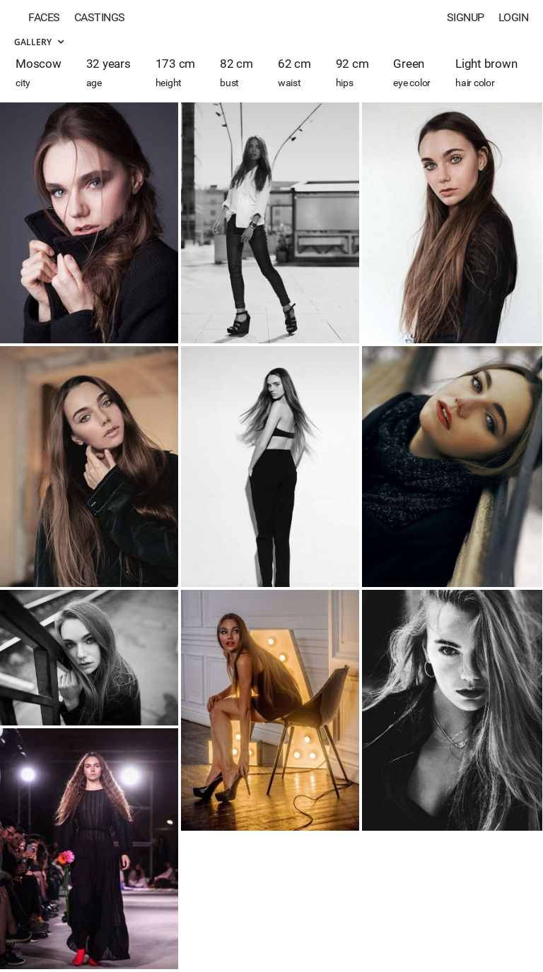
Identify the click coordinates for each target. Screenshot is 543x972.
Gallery (39, 42)
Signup (465, 17)
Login (513, 17)
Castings (99, 17)
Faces (44, 17)
